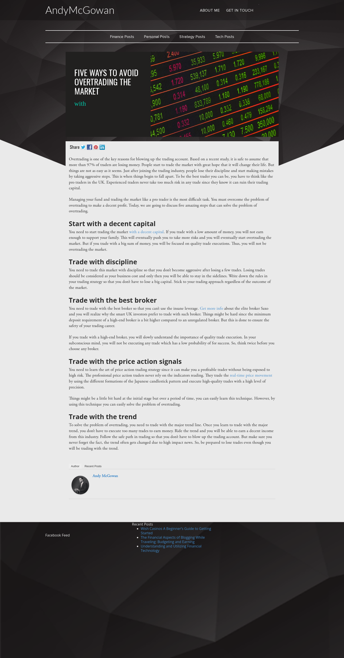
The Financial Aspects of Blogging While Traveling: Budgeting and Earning (173, 539)
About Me (210, 10)
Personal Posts (157, 36)
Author (75, 466)
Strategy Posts (192, 36)
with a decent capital (146, 232)
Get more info (211, 309)
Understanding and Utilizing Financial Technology (171, 548)
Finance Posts (122, 36)
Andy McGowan (105, 476)
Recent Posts (92, 466)
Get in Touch (239, 10)
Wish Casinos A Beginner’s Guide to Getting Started (176, 530)
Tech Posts (224, 36)
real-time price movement (251, 376)
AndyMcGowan (80, 10)
